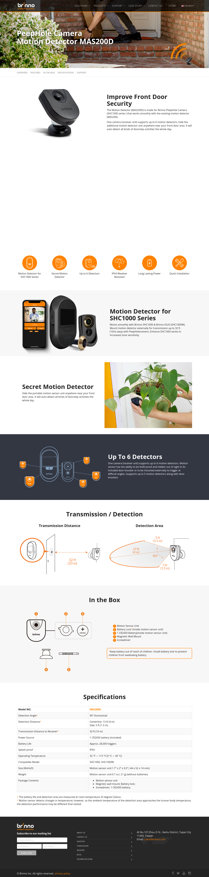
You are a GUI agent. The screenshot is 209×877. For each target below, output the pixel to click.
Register (80, 850)
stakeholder (82, 846)
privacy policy (62, 873)
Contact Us (155, 5)
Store (172, 5)
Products (100, 5)
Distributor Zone (85, 859)
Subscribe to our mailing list (34, 833)
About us (81, 832)
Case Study (135, 5)
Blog (79, 854)
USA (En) (187, 5)
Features (35, 72)
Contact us (82, 837)
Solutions (81, 5)
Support (117, 5)
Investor (81, 841)
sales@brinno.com (154, 839)
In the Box (49, 72)
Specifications (66, 72)
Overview (22, 72)
